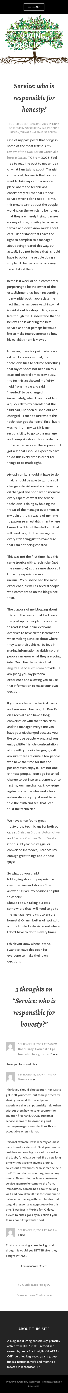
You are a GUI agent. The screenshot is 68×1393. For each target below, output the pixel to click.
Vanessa (23, 1079)
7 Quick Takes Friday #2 (35, 1284)
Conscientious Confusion (33, 1295)
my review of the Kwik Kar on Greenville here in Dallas (32, 152)
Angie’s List (15, 668)
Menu (36, 7)
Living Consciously (34, 40)
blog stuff (29, 128)
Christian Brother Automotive (38, 832)
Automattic (34, 1386)
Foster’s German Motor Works (34, 838)
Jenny (55, 123)
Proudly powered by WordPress (23, 1381)
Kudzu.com (36, 668)
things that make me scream (38, 132)
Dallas (42, 128)
